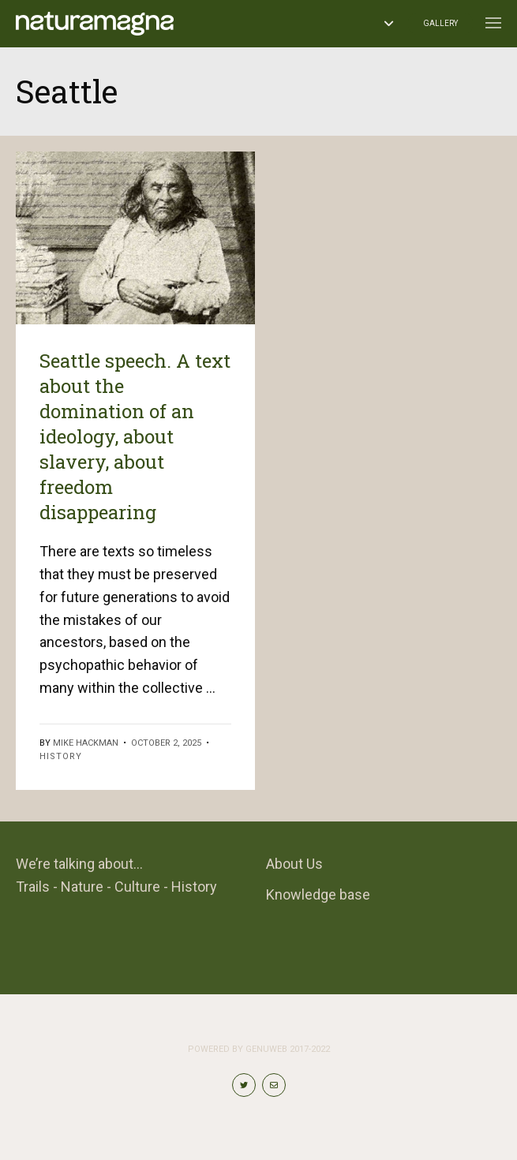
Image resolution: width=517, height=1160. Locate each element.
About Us (294, 863)
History (60, 756)
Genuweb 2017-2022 (287, 1049)
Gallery (440, 23)
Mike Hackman (85, 743)
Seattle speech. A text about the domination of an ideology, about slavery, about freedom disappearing (134, 436)
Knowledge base (318, 894)
